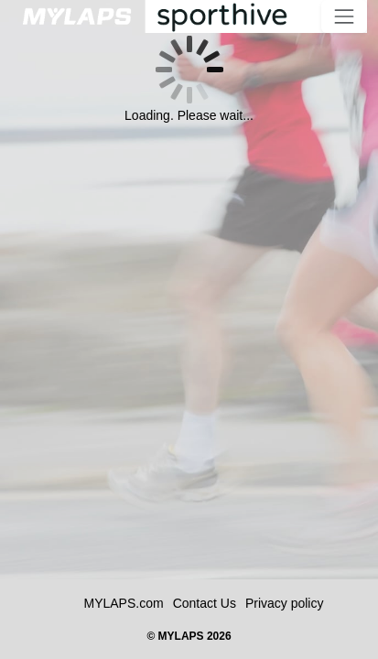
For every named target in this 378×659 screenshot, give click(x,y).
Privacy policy (284, 603)
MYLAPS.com (124, 603)
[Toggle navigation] (344, 16)
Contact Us (204, 603)
